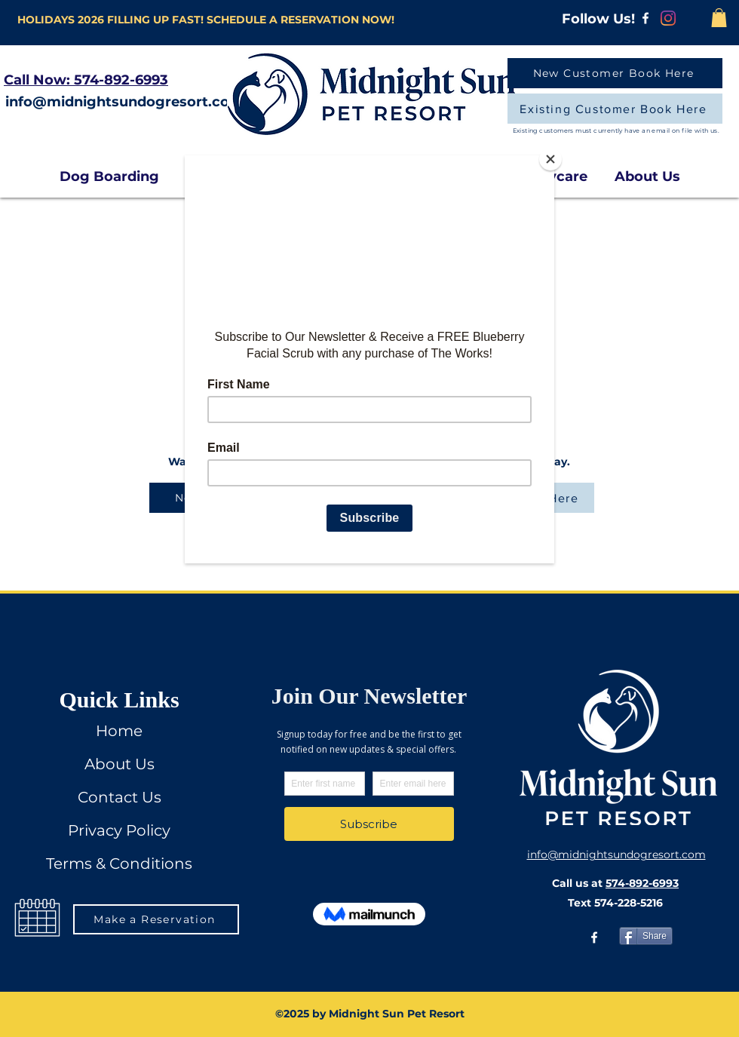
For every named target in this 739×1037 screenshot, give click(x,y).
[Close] (550, 159)
